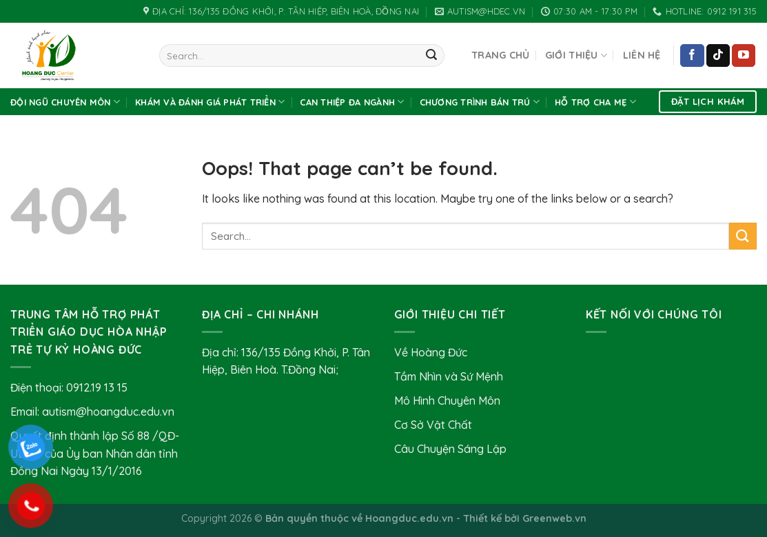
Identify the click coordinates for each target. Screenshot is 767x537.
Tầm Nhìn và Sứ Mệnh (448, 376)
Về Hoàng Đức (430, 352)
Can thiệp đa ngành (352, 101)
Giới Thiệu (576, 55)
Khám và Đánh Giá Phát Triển (210, 101)
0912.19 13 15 (96, 387)
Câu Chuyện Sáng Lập (450, 449)
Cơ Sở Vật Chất (433, 425)
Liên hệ (642, 55)
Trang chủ (500, 55)
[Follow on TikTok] (718, 56)
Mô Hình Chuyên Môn (447, 400)
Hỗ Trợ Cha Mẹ (595, 101)
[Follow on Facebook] (692, 56)
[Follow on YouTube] (743, 56)
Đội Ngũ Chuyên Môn (65, 101)
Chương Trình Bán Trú (480, 101)
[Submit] (431, 56)
